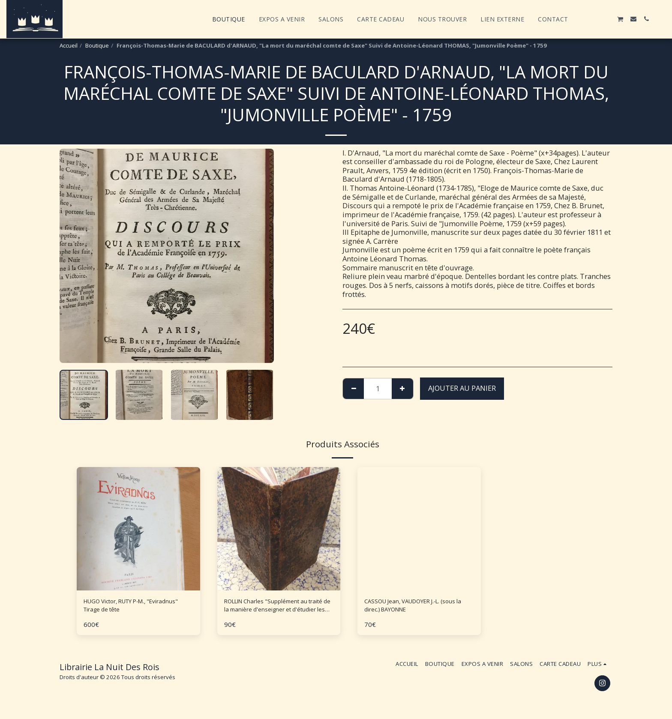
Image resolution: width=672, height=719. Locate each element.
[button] (582, 19)
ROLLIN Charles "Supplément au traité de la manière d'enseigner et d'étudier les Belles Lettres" (277, 608)
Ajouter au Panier (462, 388)
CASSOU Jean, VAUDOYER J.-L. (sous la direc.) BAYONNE (412, 607)
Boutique (97, 45)
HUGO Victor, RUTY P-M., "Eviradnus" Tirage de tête (127, 607)
